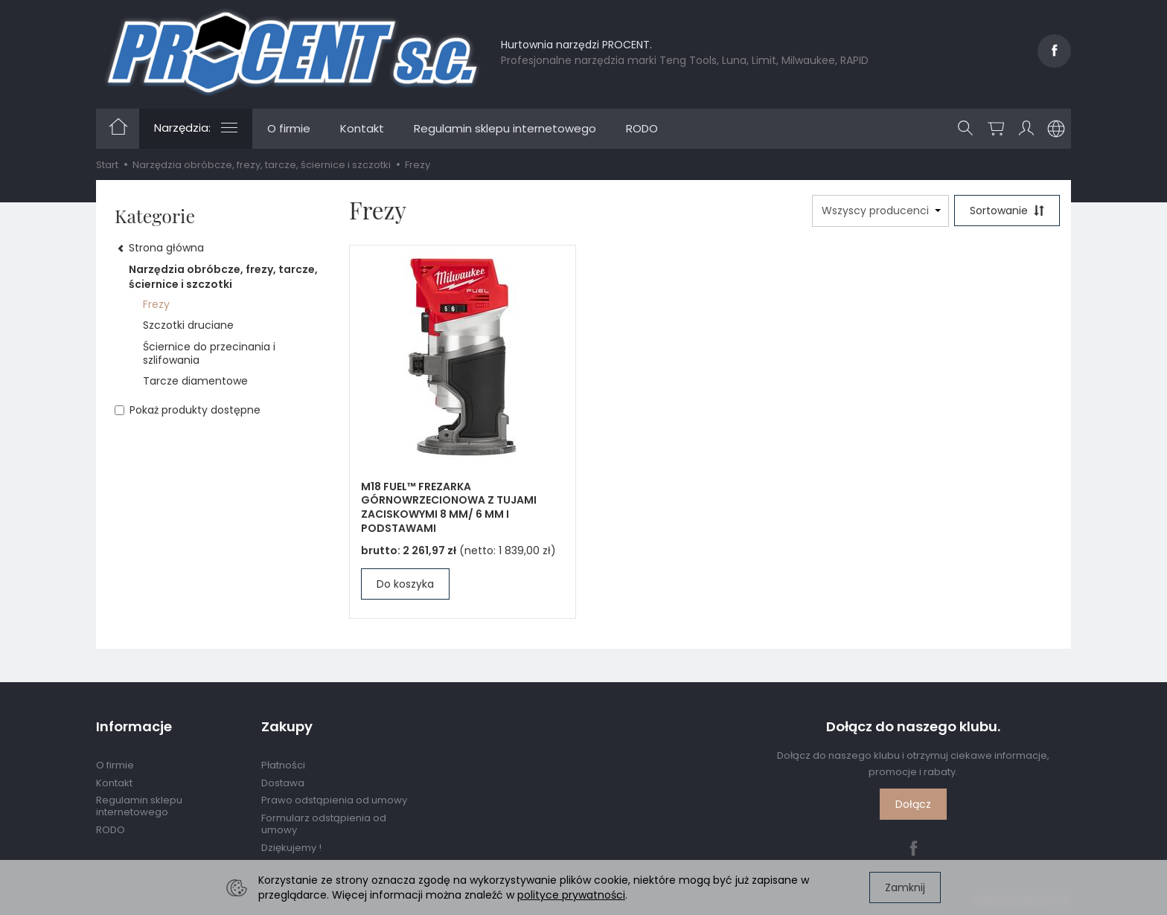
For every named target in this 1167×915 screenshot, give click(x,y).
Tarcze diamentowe (195, 380)
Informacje (134, 726)
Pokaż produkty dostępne (187, 409)
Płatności (283, 765)
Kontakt (362, 128)
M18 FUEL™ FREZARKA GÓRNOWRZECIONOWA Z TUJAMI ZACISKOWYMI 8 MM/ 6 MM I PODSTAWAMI (449, 507)
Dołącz (913, 804)
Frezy (156, 304)
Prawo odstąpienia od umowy (334, 800)
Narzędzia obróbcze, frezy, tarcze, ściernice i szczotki (223, 277)
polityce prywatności (571, 894)
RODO (642, 128)
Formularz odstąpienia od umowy (323, 824)
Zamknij (905, 887)
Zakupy (287, 726)
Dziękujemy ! (291, 848)
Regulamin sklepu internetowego (505, 128)
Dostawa (282, 783)
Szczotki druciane (188, 325)
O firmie (288, 128)
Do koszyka (405, 584)
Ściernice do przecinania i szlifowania (209, 353)
